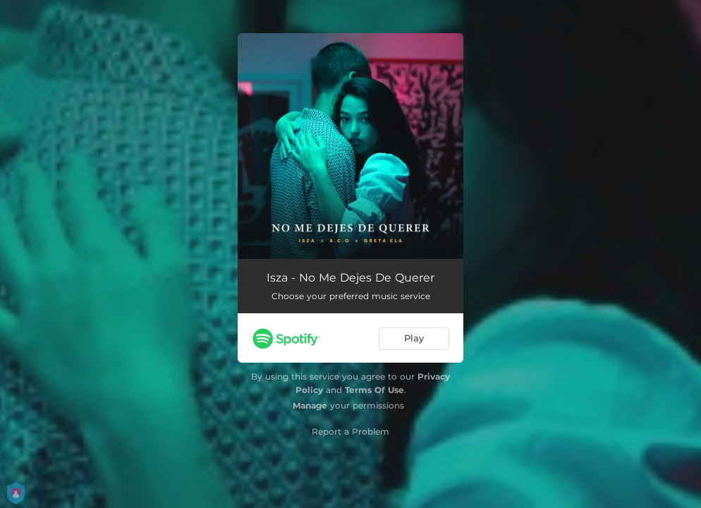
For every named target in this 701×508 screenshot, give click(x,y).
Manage (310, 405)
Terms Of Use (374, 390)
